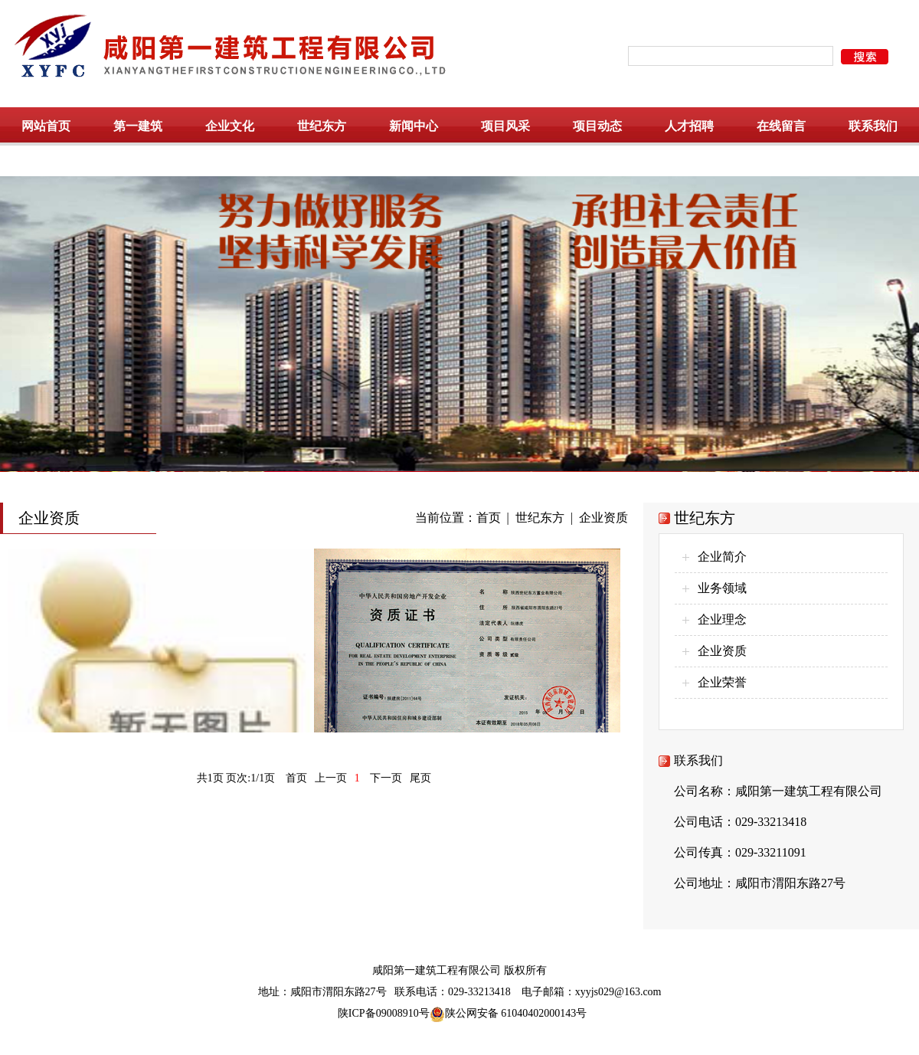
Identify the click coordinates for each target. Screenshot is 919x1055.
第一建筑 (137, 126)
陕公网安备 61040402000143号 (508, 1013)
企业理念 (722, 619)
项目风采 (505, 126)
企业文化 (229, 126)
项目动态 (597, 126)
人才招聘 (689, 126)
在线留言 (781, 126)
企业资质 (603, 517)
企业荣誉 (722, 682)
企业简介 (722, 556)
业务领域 (722, 588)
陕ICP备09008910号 (384, 1013)
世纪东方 (321, 126)
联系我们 (873, 126)
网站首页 (45, 126)
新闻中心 (413, 126)
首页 (488, 517)
